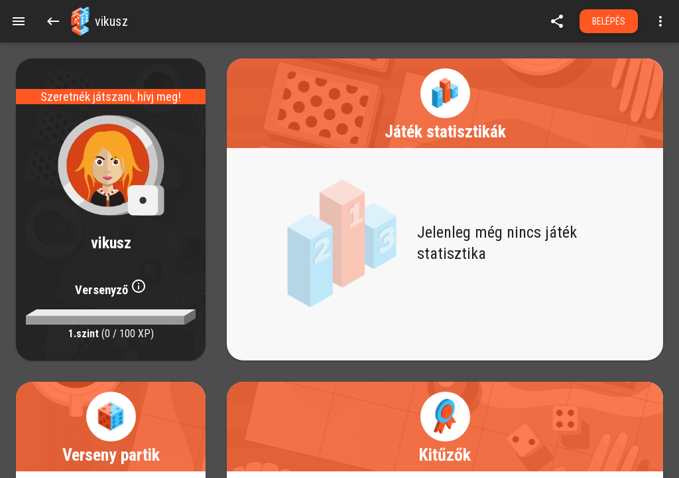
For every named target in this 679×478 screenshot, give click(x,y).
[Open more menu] (660, 21)
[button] (80, 21)
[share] (557, 21)
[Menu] (18, 21)
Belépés (609, 21)
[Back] (53, 21)
